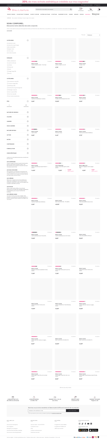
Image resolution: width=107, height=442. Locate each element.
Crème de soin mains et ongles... (86, 304)
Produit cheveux (11, 14)
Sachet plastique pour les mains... (63, 235)
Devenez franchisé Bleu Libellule (14, 429)
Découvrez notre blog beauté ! (14, 431)
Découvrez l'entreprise (12, 423)
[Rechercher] (71, 9)
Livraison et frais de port (36, 429)
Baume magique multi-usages (86, 166)
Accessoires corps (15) (13, 81)
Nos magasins (10, 425)
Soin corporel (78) (12, 91)
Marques (76, 14)
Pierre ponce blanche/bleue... (86, 132)
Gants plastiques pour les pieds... (39, 235)
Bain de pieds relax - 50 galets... (62, 201)
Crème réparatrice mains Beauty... (63, 304)
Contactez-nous (34, 425)
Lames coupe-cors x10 (60, 64)
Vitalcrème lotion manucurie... (86, 269)
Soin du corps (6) (12, 94)
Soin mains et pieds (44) (13, 96)
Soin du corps (10, 50)
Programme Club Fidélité (60, 423)
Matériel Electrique (45, 14)
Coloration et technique (23, 14)
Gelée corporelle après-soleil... (62, 166)
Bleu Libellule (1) (12, 60)
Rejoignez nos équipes (12, 427)
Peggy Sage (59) (12, 71)
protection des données (56, 413)
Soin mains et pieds (11, 52)
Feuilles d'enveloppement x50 (62, 98)
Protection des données (31, 436)
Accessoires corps (11, 43)
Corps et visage (25, 18)
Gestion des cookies (40, 436)
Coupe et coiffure (34, 14)
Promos (82, 14)
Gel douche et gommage (13, 45)
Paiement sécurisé (35, 431)
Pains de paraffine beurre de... (86, 201)
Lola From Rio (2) (12, 62)
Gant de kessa (82, 98)
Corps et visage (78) (13, 83)
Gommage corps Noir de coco (62, 375)
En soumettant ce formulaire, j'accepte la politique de (45, 413)
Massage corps (10, 49)
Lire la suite (9, 30)
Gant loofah (34, 132)
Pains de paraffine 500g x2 (85, 235)
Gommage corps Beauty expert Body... (88, 375)
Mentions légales (10, 436)
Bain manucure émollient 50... (62, 339)
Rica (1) (9, 73)
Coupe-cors (82, 64)
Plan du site (57, 436)
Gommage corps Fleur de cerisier (39, 375)
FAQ (32, 427)
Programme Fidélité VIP (60, 425)
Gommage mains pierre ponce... (63, 269)
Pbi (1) (9, 69)
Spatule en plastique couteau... (38, 98)
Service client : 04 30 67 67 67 (37, 423)
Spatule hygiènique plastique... (38, 201)
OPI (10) (10, 65)
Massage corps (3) (12, 89)
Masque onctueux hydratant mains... (39, 269)
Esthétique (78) (11, 85)
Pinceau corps (58, 132)
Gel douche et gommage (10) (15, 87)
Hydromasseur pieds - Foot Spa (38, 64)
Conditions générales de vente (20, 436)
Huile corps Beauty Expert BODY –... (39, 166)
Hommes (71, 14)
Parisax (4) (10, 67)
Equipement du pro (62, 14)
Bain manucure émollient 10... (86, 339)
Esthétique (54, 14)
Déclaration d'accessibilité (50, 436)
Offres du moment (59, 427)
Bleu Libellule (14, 18)
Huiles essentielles (11, 47)
